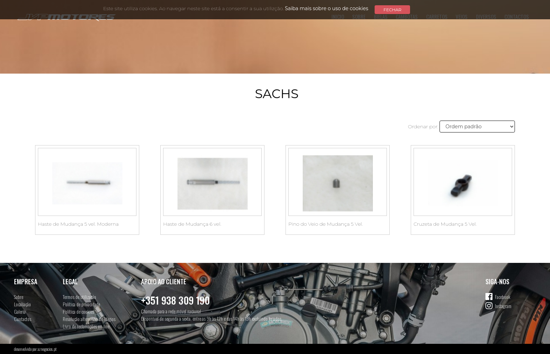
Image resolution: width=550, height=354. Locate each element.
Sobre (18, 296)
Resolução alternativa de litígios (89, 318)
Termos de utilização (79, 296)
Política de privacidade (81, 304)
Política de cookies (78, 311)
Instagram (503, 305)
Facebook (502, 296)
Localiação (22, 304)
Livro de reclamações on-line (86, 326)
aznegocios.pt (47, 349)
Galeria (20, 311)
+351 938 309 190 (175, 300)
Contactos (22, 318)
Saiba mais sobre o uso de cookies (326, 8)
